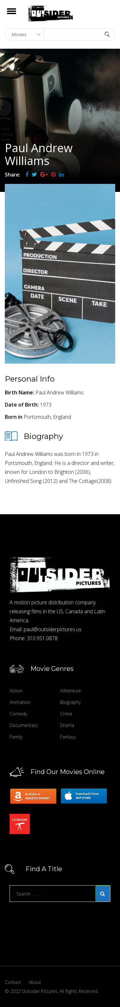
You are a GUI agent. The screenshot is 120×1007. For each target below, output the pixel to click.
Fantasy (68, 737)
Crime (66, 714)
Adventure (70, 691)
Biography (70, 702)
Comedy (18, 714)
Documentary (23, 725)
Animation (20, 702)
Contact (13, 982)
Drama (67, 725)
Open (17, 15)
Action (16, 691)
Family (16, 737)
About (35, 982)
